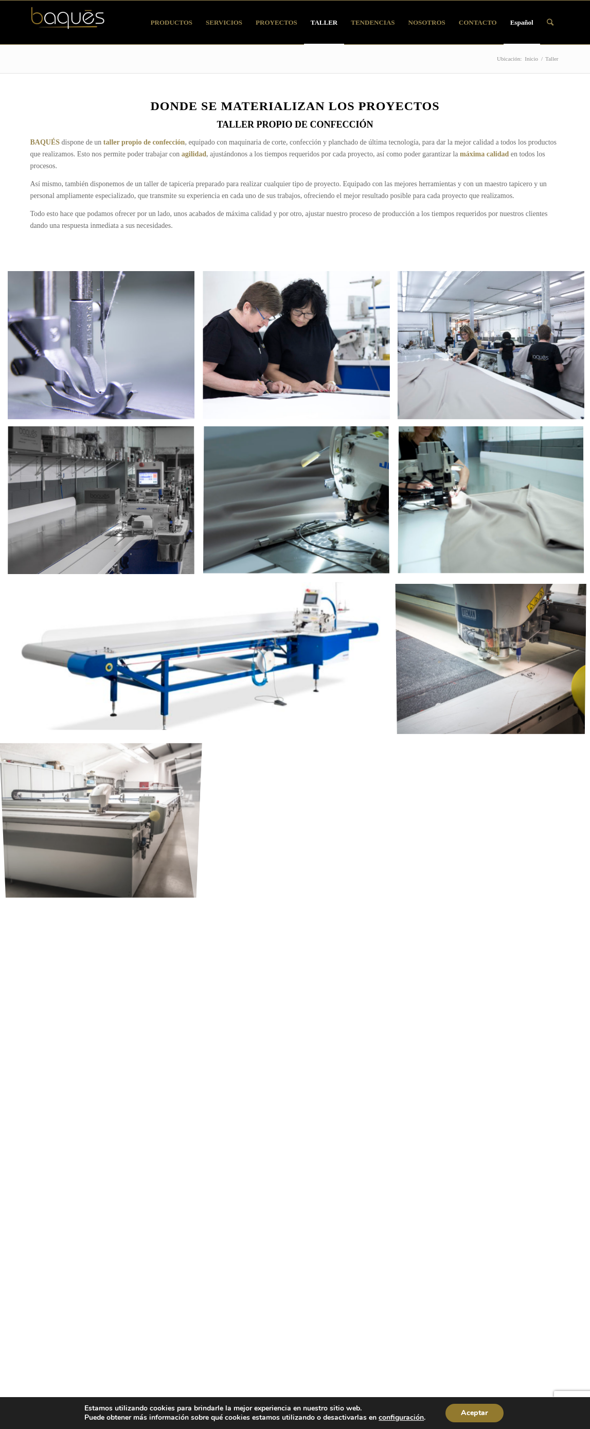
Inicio (531, 59)
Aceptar (474, 1413)
